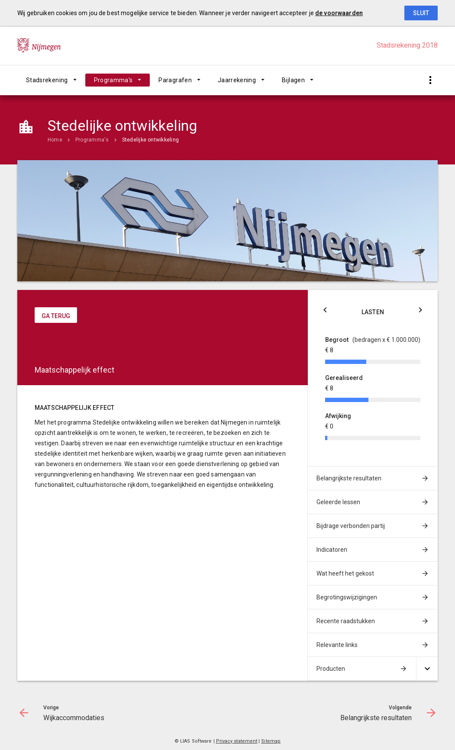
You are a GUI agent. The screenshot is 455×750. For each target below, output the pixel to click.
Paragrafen (175, 80)
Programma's (113, 80)
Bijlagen (293, 80)
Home (55, 140)
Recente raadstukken (345, 621)
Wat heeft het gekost (345, 573)
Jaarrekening (237, 80)
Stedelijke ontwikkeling (150, 140)
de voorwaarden (339, 13)
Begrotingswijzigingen (346, 597)
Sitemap (271, 741)
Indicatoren (331, 549)
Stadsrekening (47, 80)
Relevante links (337, 644)
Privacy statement (237, 741)
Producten (330, 668)
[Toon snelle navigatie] (430, 80)
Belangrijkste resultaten (348, 478)
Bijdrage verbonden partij (350, 525)
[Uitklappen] (427, 669)
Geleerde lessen (338, 502)
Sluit (421, 13)
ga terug (56, 315)
